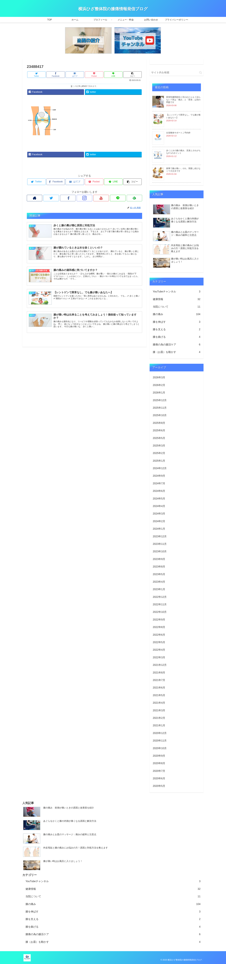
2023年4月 (159, 581)
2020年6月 (159, 778)
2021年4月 (159, 702)
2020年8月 (159, 763)
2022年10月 (160, 612)
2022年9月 (159, 619)
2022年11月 (160, 604)
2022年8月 (159, 627)
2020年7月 (159, 770)
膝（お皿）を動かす (176, 352)
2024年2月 (159, 521)
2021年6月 (159, 687)
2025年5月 (159, 438)
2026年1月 (159, 392)
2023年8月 (159, 566)
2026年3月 (159, 377)
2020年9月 (159, 755)
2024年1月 (159, 528)
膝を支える (176, 329)
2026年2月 (159, 385)
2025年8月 (159, 422)
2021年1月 (159, 725)
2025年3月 (159, 445)
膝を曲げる (176, 337)
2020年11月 (160, 740)
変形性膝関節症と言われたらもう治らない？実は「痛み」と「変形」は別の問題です (183, 99)
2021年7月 (159, 680)
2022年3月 (159, 657)
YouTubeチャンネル (176, 291)
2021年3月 (159, 710)
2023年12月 (160, 536)
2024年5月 (159, 498)
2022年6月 (159, 634)
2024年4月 (159, 506)
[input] (177, 72)
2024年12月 (160, 468)
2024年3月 (159, 513)
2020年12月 (160, 733)
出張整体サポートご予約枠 (178, 133)
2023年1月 (159, 589)
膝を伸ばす (176, 322)
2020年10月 (160, 748)
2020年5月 (159, 786)
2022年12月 (160, 596)
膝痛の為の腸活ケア (176, 344)
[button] (200, 72)
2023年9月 (159, 559)
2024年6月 (159, 491)
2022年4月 (159, 649)
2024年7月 (159, 483)
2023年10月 (160, 551)
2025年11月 (160, 407)
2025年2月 (159, 453)
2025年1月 (159, 460)
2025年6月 (159, 430)
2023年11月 (160, 544)
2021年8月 (159, 672)
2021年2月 (159, 718)
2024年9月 (159, 475)
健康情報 (176, 299)
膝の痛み (176, 314)
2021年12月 (160, 665)
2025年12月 (160, 400)
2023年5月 (159, 574)
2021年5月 (159, 695)
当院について (176, 306)
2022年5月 (159, 642)
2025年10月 (160, 415)
